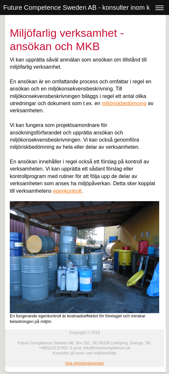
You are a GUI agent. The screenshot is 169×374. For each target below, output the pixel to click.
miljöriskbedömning (124, 103)
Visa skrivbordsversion (84, 363)
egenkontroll (67, 191)
